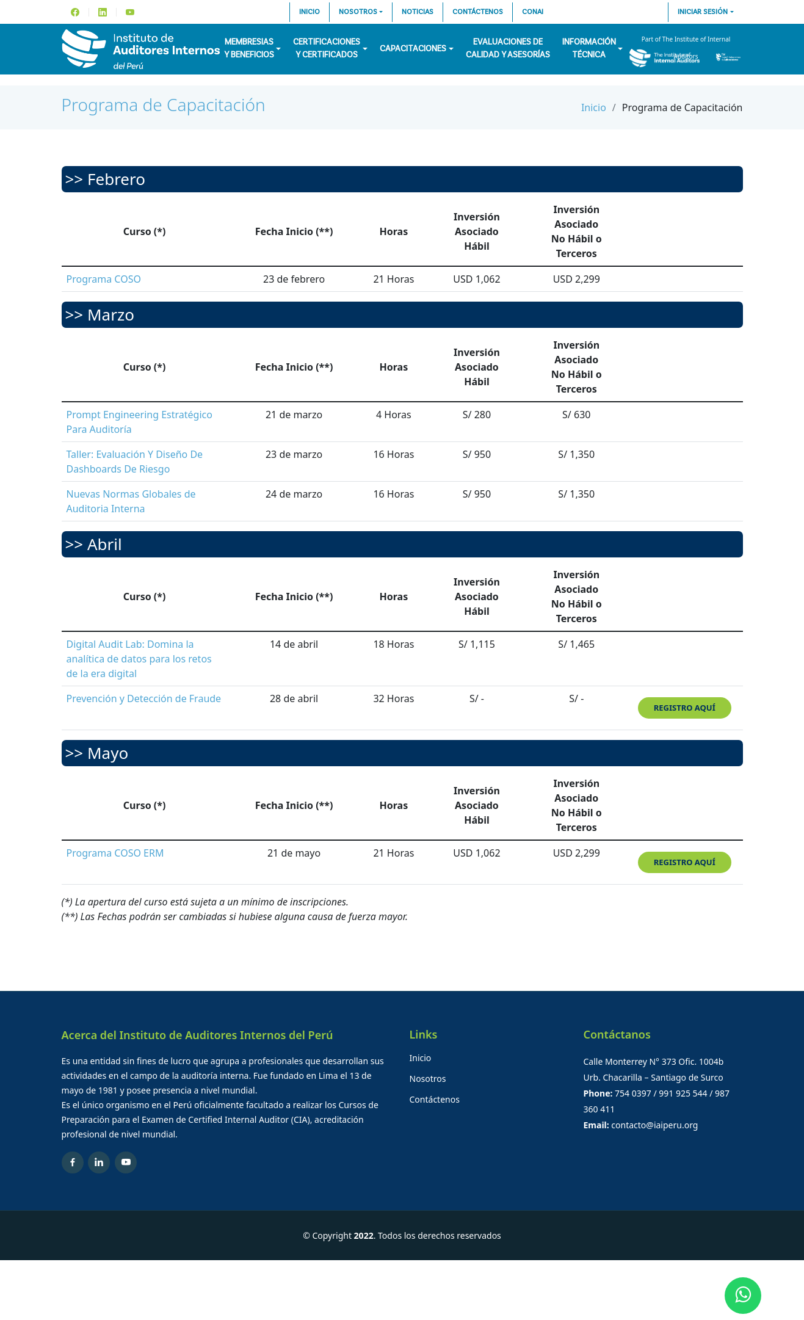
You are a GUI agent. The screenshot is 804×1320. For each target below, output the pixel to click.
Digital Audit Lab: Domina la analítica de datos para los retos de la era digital (139, 658)
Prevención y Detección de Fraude (144, 698)
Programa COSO (104, 279)
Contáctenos (477, 12)
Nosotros (358, 12)
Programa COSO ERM (115, 853)
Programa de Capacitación (164, 104)
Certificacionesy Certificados (326, 48)
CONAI (532, 12)
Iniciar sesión (703, 12)
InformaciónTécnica (589, 48)
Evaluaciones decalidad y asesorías (508, 48)
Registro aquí (684, 707)
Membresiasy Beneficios (249, 48)
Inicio (309, 12)
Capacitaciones (413, 49)
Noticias (417, 12)
